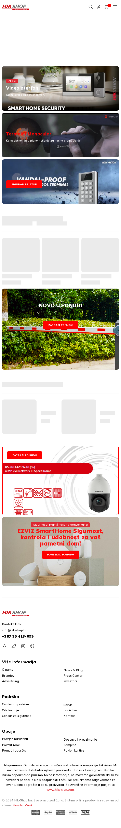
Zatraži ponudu (60, 325)
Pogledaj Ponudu (60, 555)
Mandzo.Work (23, 806)
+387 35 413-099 (18, 637)
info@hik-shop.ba (14, 631)
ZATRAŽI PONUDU (24, 455)
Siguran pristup (24, 185)
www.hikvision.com (60, 790)
